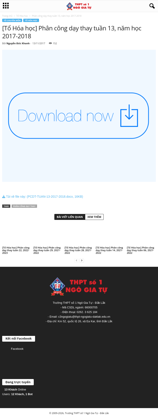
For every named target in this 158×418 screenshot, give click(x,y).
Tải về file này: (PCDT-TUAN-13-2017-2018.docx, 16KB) (42, 196)
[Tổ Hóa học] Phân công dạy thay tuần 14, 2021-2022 (109, 250)
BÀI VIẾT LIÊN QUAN (70, 217)
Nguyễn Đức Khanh (18, 43)
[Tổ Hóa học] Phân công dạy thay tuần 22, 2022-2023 (16, 250)
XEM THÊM (94, 217)
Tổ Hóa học (22, 15)
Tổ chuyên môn (12, 20)
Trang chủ (7, 15)
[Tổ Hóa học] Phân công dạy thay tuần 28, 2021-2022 (78, 250)
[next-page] (82, 260)
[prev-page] (76, 260)
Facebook (17, 348)
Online (15, 389)
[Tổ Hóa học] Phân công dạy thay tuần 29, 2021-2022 (47, 250)
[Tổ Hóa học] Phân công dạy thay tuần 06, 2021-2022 (140, 250)
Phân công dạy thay (24, 206)
